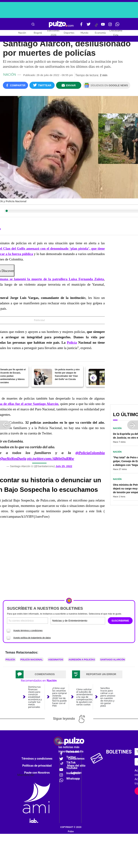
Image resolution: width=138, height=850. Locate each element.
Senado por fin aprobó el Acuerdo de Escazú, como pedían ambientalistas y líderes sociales (13, 376)
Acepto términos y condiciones (28, 630)
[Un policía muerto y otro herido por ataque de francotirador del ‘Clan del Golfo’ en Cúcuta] (43, 377)
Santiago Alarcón (112, 659)
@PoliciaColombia (90, 453)
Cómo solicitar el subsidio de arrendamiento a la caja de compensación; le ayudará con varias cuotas (84, 697)
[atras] (93, 377)
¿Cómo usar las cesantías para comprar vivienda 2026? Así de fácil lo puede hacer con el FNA (59, 697)
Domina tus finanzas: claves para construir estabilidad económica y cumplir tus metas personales (35, 697)
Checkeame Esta (115, 33)
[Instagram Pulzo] (110, 25)
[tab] (41, 674)
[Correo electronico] (27, 620)
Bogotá (38, 33)
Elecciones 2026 (53, 33)
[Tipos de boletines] (91, 620)
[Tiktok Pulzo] (96, 26)
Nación (22, 33)
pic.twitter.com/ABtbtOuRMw (50, 459)
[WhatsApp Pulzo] (117, 25)
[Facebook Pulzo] (81, 25)
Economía (100, 33)
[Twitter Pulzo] (88, 25)
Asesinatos (55, 659)
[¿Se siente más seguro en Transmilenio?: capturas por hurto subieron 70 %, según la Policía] (98, 377)
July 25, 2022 (64, 466)
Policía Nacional (31, 659)
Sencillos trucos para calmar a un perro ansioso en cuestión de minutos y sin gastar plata (107, 697)
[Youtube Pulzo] (103, 25)
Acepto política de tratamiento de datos (32, 637)
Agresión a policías (82, 659)
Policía (72, 342)
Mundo (84, 33)
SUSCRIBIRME (120, 620)
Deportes (69, 33)
